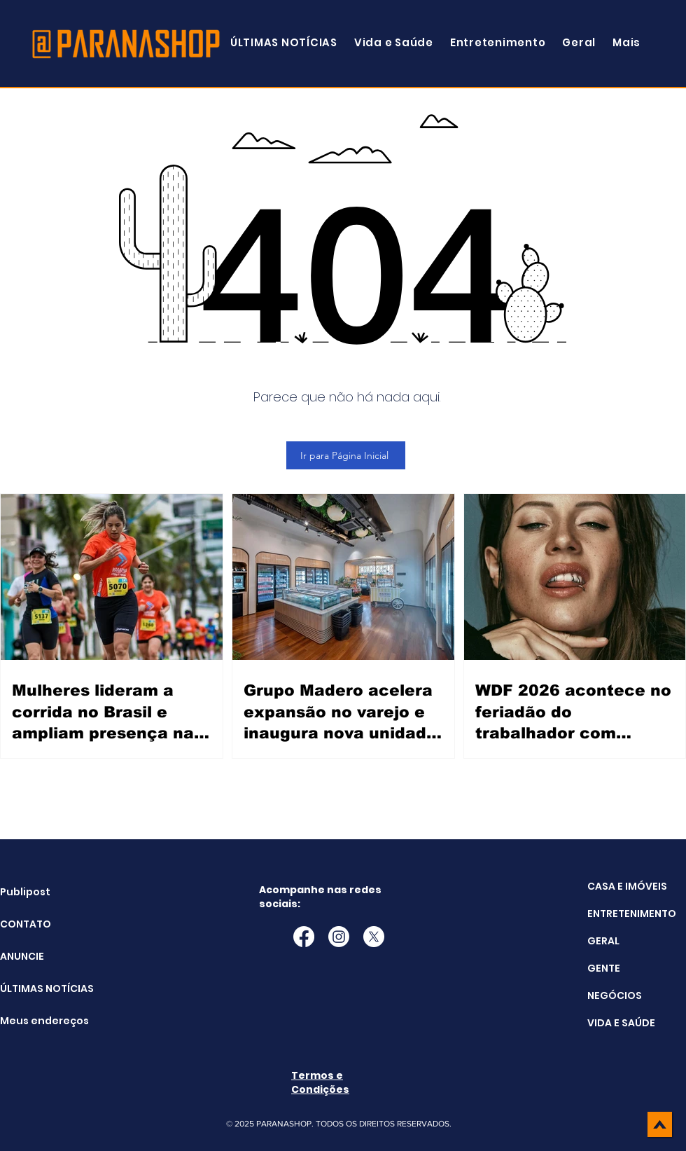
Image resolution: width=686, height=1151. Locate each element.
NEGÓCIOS (614, 995)
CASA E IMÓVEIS (627, 886)
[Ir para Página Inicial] (345, 455)
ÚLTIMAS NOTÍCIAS (35, 988)
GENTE (603, 968)
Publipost (25, 892)
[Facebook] (303, 936)
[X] (373, 936)
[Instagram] (338, 936)
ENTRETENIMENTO (631, 914)
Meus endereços (35, 1021)
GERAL (603, 941)
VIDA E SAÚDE (621, 1023)
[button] (626, 42)
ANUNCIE (22, 956)
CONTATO (25, 924)
